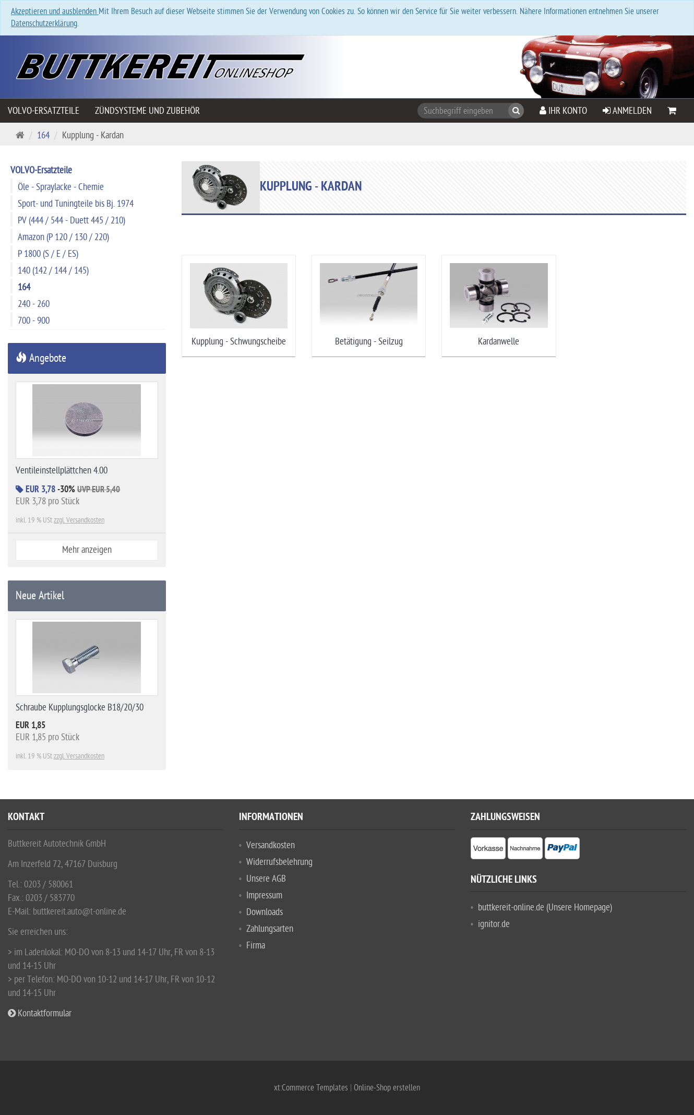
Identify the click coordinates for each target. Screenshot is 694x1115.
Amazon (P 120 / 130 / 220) (63, 237)
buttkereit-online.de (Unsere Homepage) (545, 907)
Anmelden (627, 110)
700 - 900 (34, 320)
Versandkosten (270, 845)
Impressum (264, 895)
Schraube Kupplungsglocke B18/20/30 (79, 707)
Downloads (264, 912)
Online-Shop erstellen (387, 1088)
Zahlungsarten (269, 928)
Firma (255, 945)
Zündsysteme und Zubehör (147, 110)
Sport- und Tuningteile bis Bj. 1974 (76, 203)
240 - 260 (34, 304)
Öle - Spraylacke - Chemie (61, 187)
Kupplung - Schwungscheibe (239, 341)
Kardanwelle (498, 341)
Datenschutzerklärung (44, 23)
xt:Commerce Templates (312, 1088)
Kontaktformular (39, 1013)
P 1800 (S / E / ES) (48, 253)
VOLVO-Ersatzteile (43, 110)
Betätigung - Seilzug (369, 341)
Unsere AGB (266, 878)
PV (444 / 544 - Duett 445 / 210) (71, 220)
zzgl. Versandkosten (79, 520)
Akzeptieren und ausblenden (55, 11)
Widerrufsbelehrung (279, 862)
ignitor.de (494, 924)
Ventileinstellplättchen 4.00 (61, 470)
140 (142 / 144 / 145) (53, 270)
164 (43, 135)
